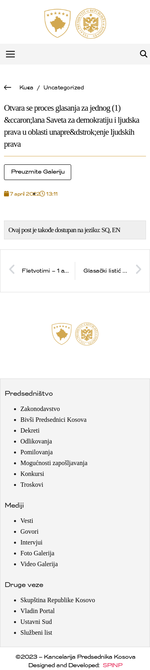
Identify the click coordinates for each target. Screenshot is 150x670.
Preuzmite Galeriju (37, 172)
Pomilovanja (36, 452)
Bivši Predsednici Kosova (53, 419)
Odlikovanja (36, 441)
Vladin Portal (37, 610)
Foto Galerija (37, 553)
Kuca (26, 87)
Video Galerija (39, 564)
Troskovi (31, 484)
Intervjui (31, 542)
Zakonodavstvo (40, 408)
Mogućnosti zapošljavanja (54, 462)
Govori (29, 531)
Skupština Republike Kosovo (57, 600)
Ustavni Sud (36, 621)
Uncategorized (63, 87)
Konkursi (32, 473)
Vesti (26, 520)
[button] (143, 54)
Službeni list (36, 632)
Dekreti (30, 430)
